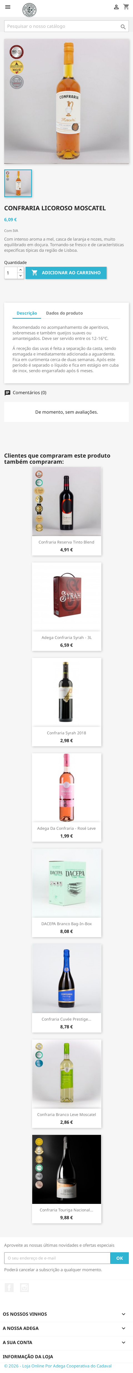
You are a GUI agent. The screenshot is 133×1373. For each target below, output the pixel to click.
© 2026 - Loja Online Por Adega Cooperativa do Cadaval (58, 1366)
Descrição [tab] (27, 313)
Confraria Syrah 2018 (66, 732)
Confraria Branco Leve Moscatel (66, 1114)
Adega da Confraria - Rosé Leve (66, 828)
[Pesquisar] (66, 26)
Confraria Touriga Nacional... (66, 1210)
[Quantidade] (10, 273)
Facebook (9, 1287)
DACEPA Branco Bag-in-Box (66, 923)
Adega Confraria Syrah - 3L (67, 637)
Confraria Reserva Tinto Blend (66, 542)
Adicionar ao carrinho (66, 272)
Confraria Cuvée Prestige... (66, 1019)
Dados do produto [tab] (64, 313)
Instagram (24, 1287)
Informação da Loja (28, 1357)
